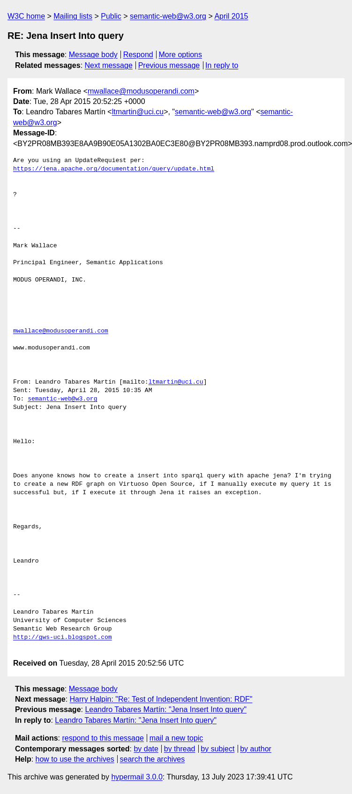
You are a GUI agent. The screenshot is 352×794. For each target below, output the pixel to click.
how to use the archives (75, 759)
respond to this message (102, 738)
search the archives (152, 759)
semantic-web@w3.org (168, 16)
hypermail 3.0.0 (136, 777)
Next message (109, 65)
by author (255, 749)
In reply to (221, 65)
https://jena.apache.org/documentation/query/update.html (113, 169)
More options (180, 55)
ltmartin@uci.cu (138, 112)
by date (146, 749)
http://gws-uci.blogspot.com (62, 637)
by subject (217, 749)
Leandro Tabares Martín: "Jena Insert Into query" (166, 709)
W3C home (26, 16)
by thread (179, 749)
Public (111, 16)
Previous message (169, 65)
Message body (93, 55)
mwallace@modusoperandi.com (141, 91)
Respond (138, 55)
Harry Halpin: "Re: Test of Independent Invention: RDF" (161, 699)
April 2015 (231, 16)
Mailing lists (72, 16)
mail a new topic (176, 738)
